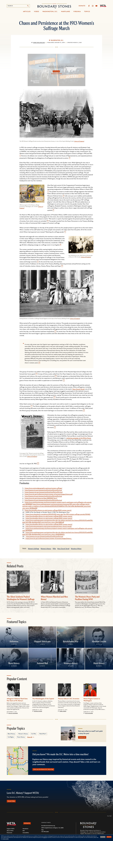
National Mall (42, 663)
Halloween (14, 641)
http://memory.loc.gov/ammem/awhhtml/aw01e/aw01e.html (43, 496)
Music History (14, 663)
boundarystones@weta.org (48, 827)
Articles (27, 11)
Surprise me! (83, 737)
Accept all (109, 836)
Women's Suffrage (33, 548)
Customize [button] (102, 836)
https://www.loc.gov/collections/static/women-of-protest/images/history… (49, 538)
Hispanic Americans (42, 641)
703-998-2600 (45, 833)
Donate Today (12, 803)
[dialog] (56, 837)
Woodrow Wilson (76, 548)
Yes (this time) (56, 71)
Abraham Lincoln (99, 641)
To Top (109, 818)
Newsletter (25, 830)
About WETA (10, 832)
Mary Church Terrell (78, 389)
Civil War (33, 734)
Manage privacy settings (56, 73)
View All (29, 737)
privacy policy (6, 838)
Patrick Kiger (38, 711)
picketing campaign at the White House (79, 438)
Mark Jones (63, 711)
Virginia (77, 11)
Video (36, 11)
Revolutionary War (70, 641)
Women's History (46, 548)
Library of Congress (79, 141)
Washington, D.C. (50, 11)
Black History (98, 663)
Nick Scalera (89, 713)
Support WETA (10, 830)
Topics (87, 11)
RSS (24, 832)
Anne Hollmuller (39, 42)
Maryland (65, 11)
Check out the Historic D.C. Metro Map (46, 770)
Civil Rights (11, 737)
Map (42, 831)
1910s (54, 548)
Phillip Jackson (13, 713)
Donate (82, 6)
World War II (42, 734)
